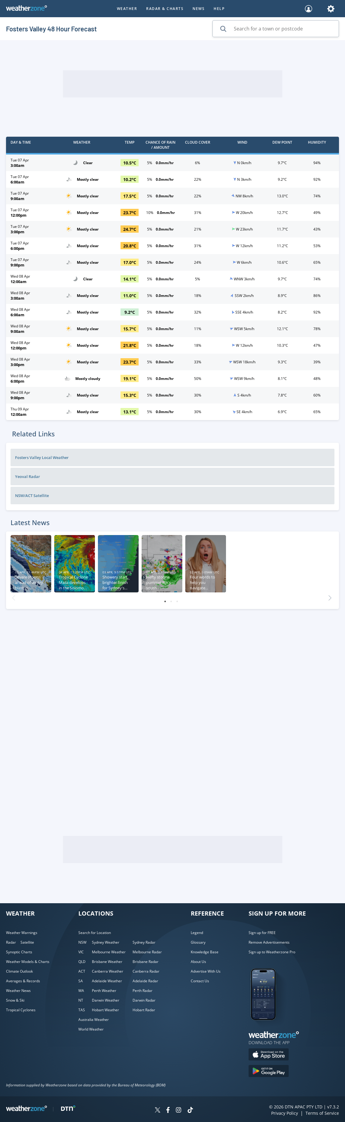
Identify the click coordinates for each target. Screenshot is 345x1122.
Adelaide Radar (145, 980)
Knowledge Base (204, 952)
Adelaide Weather (107, 980)
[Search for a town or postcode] (276, 29)
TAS (81, 1009)
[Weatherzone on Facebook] (168, 1110)
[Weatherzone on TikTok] (190, 1110)
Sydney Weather (105, 942)
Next (330, 596)
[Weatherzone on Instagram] (178, 1110)
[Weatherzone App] (269, 1028)
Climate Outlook (19, 971)
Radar (11, 942)
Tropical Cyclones (21, 1009)
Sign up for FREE (262, 932)
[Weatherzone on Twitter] (157, 1110)
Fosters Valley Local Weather (42, 457)
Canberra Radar (146, 971)
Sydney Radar (144, 942)
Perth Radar (142, 990)
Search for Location (94, 932)
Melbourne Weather (109, 952)
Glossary (198, 942)
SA (80, 980)
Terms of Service (322, 1113)
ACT (81, 971)
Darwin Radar (144, 1000)
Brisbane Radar (145, 961)
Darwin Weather (105, 1000)
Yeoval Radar (27, 476)
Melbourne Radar (147, 952)
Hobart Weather (105, 1009)
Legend (197, 932)
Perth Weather (104, 990)
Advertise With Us (206, 971)
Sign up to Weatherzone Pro (272, 952)
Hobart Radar (144, 1009)
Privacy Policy (284, 1113)
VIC (81, 952)
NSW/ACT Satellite (32, 495)
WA (81, 990)
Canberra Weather (107, 971)
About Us (198, 961)
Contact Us (200, 980)
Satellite (27, 942)
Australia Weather (93, 1019)
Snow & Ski (15, 1000)
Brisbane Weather (107, 961)
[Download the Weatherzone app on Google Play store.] (269, 1072)
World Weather (91, 1029)
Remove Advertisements (269, 942)
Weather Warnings (21, 932)
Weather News (18, 990)
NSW (82, 942)
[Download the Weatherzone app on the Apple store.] (269, 1055)
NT (80, 1000)
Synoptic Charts (19, 952)
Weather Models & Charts (27, 961)
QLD (82, 961)
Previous (14, 596)
